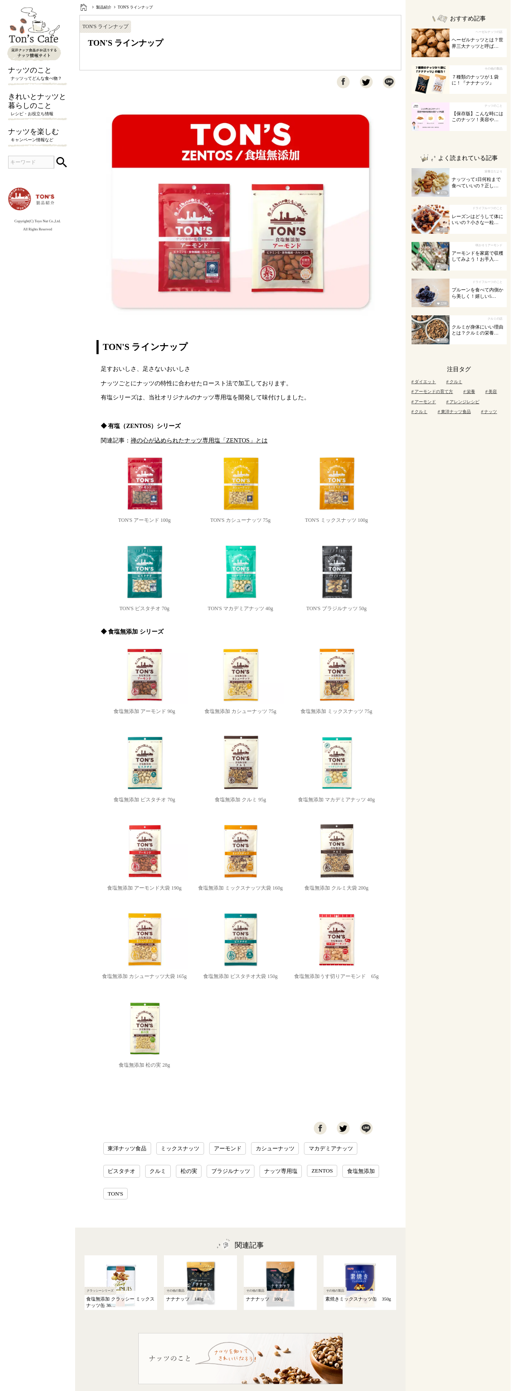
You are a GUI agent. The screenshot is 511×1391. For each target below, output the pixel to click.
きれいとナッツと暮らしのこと (37, 105)
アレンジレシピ (462, 401)
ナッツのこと (37, 74)
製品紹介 (103, 7)
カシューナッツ (275, 1148)
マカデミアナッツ (331, 1148)
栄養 (469, 391)
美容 (491, 391)
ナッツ (489, 411)
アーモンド (228, 1148)
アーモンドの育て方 (432, 391)
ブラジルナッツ (230, 1171)
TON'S (115, 1193)
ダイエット (424, 381)
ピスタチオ (121, 1171)
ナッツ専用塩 (281, 1171)
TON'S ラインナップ (135, 7)
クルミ (157, 1171)
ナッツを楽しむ (37, 136)
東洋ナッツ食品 (127, 1148)
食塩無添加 (361, 1171)
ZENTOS (322, 1170)
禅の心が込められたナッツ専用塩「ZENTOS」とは (199, 440)
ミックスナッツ (180, 1148)
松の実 (189, 1171)
